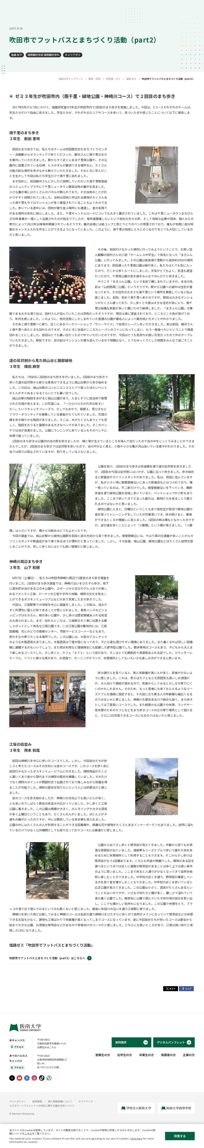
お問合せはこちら (46, 1047)
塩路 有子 (16, 55)
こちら (28, 1133)
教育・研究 (94, 79)
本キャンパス (17, 1040)
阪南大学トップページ (71, 79)
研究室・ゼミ (113, 79)
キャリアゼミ (72, 55)
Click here (136, 1138)
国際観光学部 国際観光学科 (43, 55)
